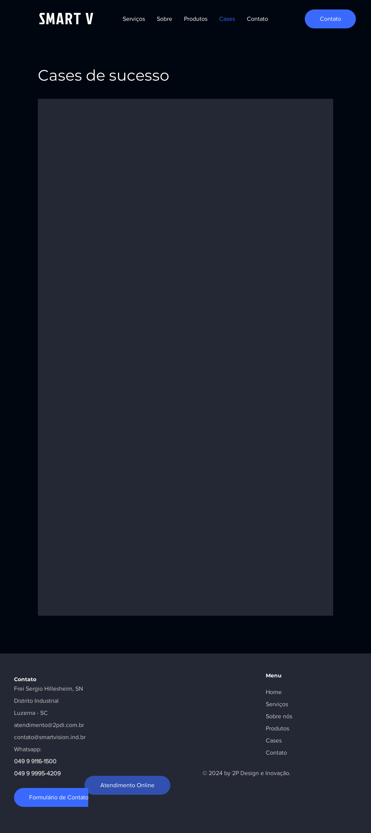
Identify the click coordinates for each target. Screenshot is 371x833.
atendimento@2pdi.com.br (49, 725)
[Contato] (330, 18)
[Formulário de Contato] (59, 797)
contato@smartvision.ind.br (50, 737)
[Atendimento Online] (127, 785)
